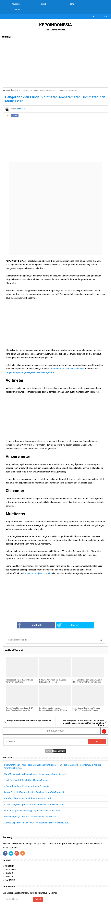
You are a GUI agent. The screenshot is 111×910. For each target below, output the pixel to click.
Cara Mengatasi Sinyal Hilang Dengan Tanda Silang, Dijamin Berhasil (35, 768)
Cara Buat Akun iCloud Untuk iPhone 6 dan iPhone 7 (27, 793)
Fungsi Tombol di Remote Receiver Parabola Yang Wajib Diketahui (34, 787)
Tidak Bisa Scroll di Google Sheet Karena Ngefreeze (27, 774)
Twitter (66, 620)
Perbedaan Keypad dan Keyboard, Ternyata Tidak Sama (19, 675)
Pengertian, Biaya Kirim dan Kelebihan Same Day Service (30, 811)
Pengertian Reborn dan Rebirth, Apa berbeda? (29, 715)
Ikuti (106, 11)
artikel (15, 110)
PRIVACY (9, 871)
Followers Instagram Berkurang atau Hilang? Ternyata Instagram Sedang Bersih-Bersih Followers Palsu (87, 676)
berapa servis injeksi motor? (36, 568)
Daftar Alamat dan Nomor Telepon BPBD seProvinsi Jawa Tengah (86, 704)
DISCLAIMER (10, 864)
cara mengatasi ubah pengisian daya (67, 363)
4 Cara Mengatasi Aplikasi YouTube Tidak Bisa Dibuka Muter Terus (34, 799)
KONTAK (9, 868)
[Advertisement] (55, 58)
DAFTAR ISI (10, 874)
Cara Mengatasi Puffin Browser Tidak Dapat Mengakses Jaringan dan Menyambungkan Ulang (83, 717)
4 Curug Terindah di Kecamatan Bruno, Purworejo (26, 781)
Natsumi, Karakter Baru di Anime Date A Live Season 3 (52, 675)
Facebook (33, 620)
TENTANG (9, 861)
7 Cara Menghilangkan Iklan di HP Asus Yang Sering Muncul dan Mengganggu (19, 705)
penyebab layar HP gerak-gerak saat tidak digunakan (30, 367)
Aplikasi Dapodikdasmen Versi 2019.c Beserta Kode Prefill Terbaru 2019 (36, 817)
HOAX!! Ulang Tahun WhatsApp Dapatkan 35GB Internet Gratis (32, 805)
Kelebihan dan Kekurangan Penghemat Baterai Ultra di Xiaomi (53, 704)
